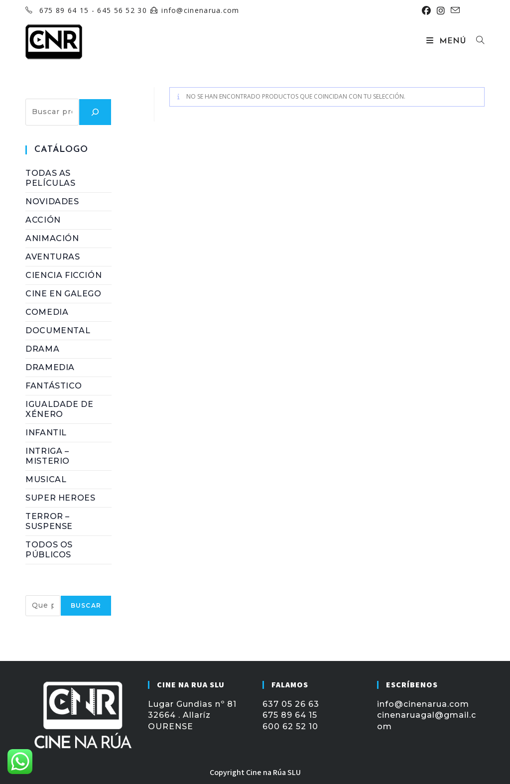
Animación (52, 238)
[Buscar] (95, 112)
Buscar (41, 92)
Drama (42, 349)
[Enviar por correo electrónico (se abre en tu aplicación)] (454, 10)
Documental (57, 330)
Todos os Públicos (49, 549)
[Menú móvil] (447, 41)
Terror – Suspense (49, 521)
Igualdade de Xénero (59, 409)
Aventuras (52, 256)
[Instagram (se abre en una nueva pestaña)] (441, 10)
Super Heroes (60, 498)
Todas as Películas (50, 178)
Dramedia (50, 367)
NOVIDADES (52, 201)
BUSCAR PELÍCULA (68, 589)
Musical (45, 479)
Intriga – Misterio (47, 456)
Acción (43, 220)
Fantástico (53, 386)
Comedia (46, 312)
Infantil (46, 432)
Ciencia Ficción (63, 275)
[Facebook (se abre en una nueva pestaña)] (426, 10)
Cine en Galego (63, 293)
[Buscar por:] (477, 41)
